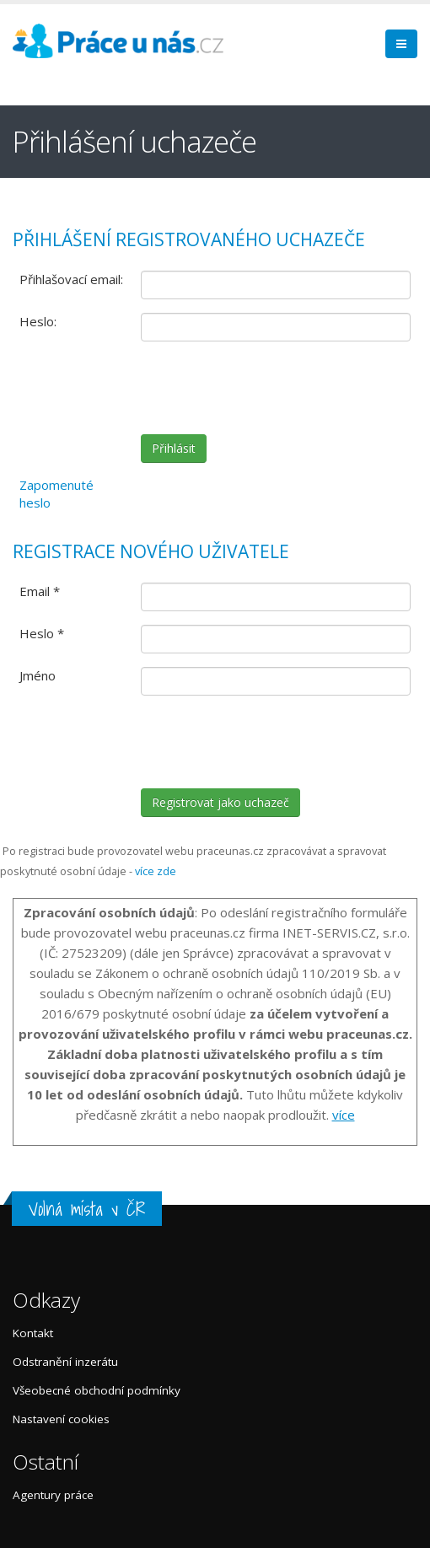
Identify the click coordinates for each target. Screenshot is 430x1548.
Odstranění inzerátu (65, 1361)
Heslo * (41, 633)
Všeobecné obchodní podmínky (96, 1390)
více (343, 1114)
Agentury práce (53, 1494)
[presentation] (269, 388)
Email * (39, 591)
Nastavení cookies (61, 1419)
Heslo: (37, 321)
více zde (155, 871)
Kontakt (33, 1333)
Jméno (37, 675)
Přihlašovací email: (71, 279)
